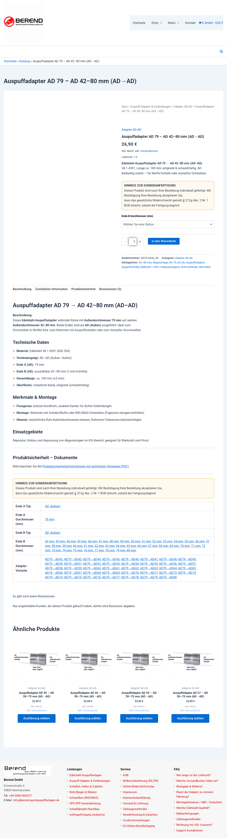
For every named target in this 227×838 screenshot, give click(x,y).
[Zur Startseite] (33, 771)
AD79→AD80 (168, 577)
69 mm (174, 546)
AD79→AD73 (187, 573)
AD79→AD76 (92, 577)
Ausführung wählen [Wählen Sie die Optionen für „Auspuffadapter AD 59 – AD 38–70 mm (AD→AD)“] (139, 719)
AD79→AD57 (187, 564)
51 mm (146, 541)
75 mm (77, 550)
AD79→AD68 (92, 573)
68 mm (163, 546)
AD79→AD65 (187, 568)
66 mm (142, 546)
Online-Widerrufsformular (138, 786)
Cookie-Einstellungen (136, 820)
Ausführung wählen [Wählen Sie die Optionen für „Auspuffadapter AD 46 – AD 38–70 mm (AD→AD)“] (88, 719)
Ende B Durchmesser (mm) (137, 216)
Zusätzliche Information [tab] (51, 289)
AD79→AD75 (73, 577)
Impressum (130, 792)
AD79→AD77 (111, 577)
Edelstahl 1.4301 (150, 267)
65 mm (131, 546)
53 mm (167, 541)
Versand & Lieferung (135, 803)
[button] (156, 22)
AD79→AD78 (130, 577)
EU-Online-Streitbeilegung (139, 826)
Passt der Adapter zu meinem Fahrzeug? (194, 794)
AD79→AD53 (111, 564)
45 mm (82, 541)
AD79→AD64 (168, 568)
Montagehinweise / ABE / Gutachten (199, 802)
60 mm (77, 546)
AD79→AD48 (168, 559)
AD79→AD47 (149, 559)
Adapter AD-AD (183, 106)
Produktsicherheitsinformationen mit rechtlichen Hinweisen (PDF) (85, 466)
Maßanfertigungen (187, 813)
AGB (125, 775)
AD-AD (181, 262)
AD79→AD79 (149, 577)
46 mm (92, 541)
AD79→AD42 (54, 559)
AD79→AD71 (149, 573)
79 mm (49, 519)
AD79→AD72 (168, 573)
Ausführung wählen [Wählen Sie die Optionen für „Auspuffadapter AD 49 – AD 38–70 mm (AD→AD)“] (36, 719)
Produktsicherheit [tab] (83, 289)
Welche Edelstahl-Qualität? (193, 808)
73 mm (56, 550)
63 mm (110, 546)
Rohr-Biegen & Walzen (83, 792)
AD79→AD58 (54, 568)
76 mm (88, 550)
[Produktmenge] (133, 241)
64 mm (120, 546)
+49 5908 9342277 (20, 795)
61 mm (88, 546)
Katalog (24, 61)
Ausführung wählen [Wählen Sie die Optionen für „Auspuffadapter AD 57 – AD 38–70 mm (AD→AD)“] (190, 719)
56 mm (200, 541)
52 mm (157, 541)
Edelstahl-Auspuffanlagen (85, 775)
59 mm (67, 546)
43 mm (60, 541)
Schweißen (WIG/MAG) (83, 797)
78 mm (110, 550)
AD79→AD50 (54, 564)
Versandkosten (149, 151)
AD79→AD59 (73, 568)
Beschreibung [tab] (22, 289)
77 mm (99, 550)
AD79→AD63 (149, 568)
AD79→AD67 (73, 573)
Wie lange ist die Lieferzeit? (193, 775)
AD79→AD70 (130, 573)
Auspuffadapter (195, 262)
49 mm (124, 541)
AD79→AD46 (130, 559)
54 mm (178, 541)
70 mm (185, 546)
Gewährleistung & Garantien (140, 814)
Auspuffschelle (130, 267)
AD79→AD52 (92, 564)
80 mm (131, 550)
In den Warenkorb (164, 241)
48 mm (114, 541)
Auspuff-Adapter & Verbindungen (150, 106)
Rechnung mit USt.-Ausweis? (194, 825)
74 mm (67, 550)
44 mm (71, 541)
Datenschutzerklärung (136, 797)
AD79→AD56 (168, 564)
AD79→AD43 (73, 559)
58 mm (56, 546)
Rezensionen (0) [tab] (110, 289)
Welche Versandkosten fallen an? (197, 781)
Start (125, 106)
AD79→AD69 (111, 573)
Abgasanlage (160, 262)
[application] (160, 22)
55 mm (189, 541)
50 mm (135, 541)
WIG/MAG (205, 267)
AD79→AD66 (54, 573)
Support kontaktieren (189, 830)
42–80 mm (145, 262)
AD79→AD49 (187, 559)
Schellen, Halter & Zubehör (86, 786)
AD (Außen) (52, 506)
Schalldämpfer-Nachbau (84, 809)
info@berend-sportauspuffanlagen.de (36, 800)
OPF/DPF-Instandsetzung (85, 803)
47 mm (103, 541)
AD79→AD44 (92, 559)
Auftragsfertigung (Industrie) (87, 814)
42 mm (49, 541)
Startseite (10, 61)
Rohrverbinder (189, 267)
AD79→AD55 (149, 564)
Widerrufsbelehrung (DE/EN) (140, 781)
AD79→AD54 (130, 564)
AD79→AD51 (73, 564)
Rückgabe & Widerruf (189, 786)
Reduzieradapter (170, 267)
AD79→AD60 (92, 568)
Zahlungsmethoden (135, 809)
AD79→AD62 (130, 568)
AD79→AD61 (111, 568)
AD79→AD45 (111, 559)
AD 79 (172, 262)
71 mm (195, 546)
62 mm (99, 546)
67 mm (153, 546)
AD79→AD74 (54, 577)
